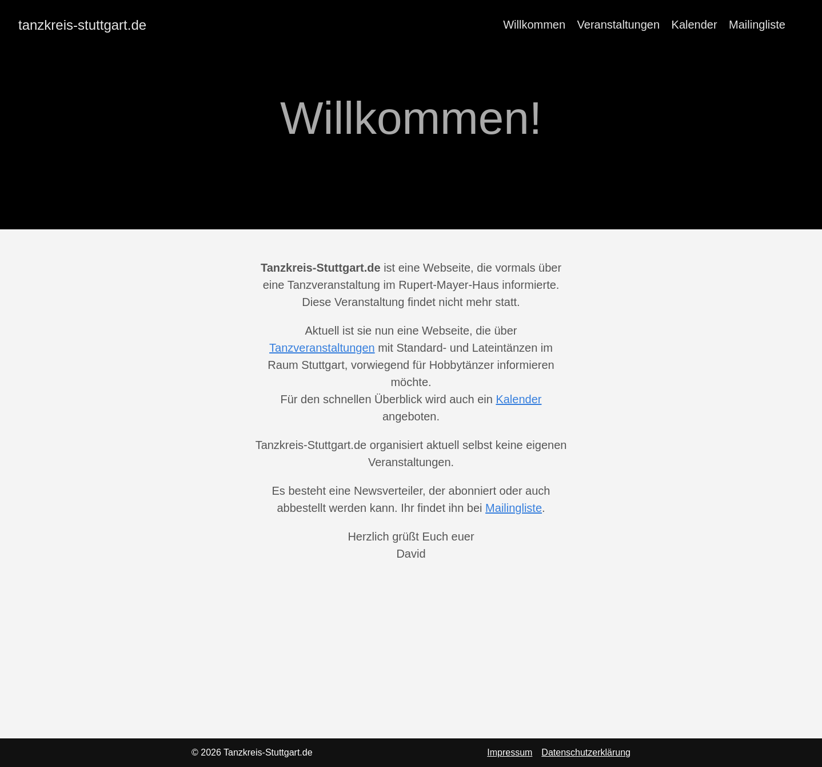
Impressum (509, 752)
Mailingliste (757, 24)
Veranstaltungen (618, 24)
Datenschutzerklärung (586, 752)
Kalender (694, 24)
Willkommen (534, 24)
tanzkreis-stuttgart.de (82, 25)
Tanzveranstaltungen (322, 347)
